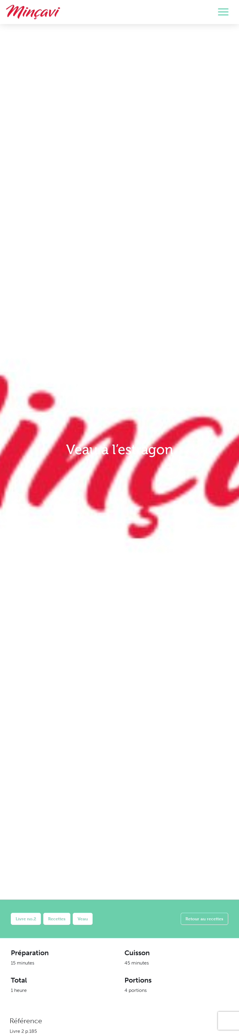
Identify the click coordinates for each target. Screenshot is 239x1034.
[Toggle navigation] (223, 12)
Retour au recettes (204, 918)
